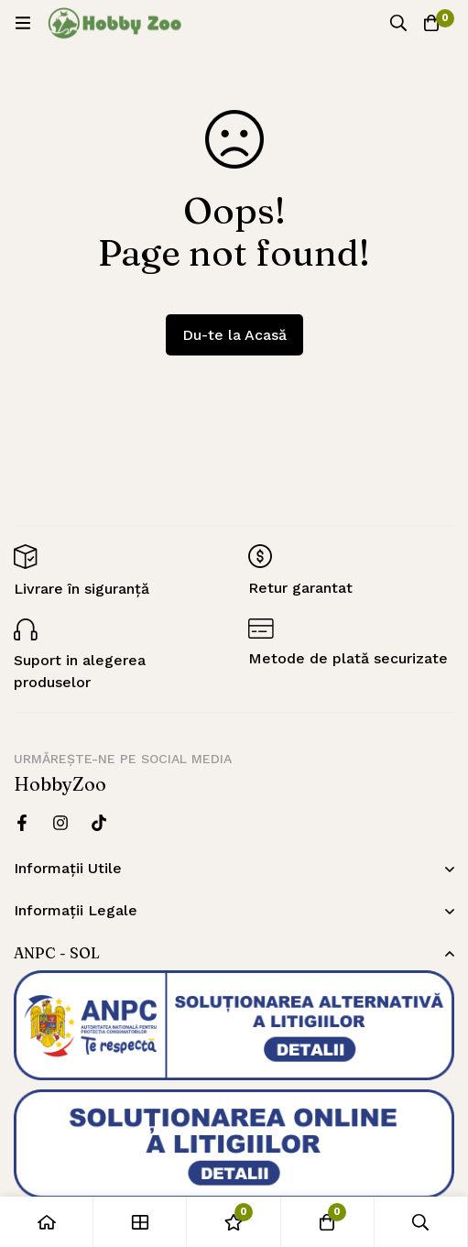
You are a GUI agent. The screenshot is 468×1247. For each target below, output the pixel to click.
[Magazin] (140, 1222)
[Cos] (431, 23)
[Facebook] (22, 823)
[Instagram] (60, 823)
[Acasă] (46, 1222)
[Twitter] (99, 823)
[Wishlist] (233, 1222)
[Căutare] (398, 23)
